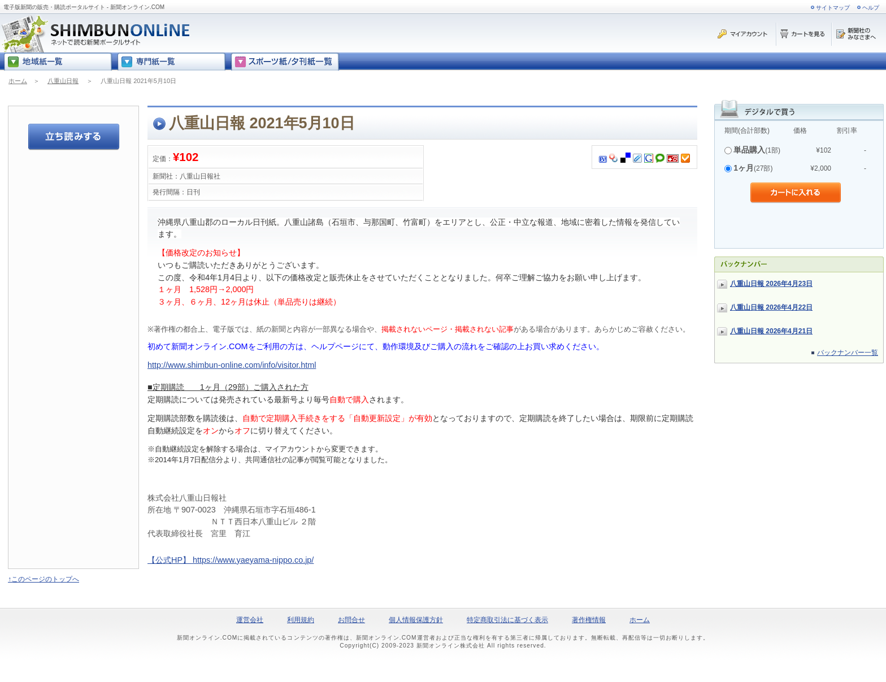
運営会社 (249, 620)
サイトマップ (833, 8)
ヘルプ (870, 8)
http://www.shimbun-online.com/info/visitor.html (231, 365)
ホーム (17, 80)
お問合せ (351, 620)
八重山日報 (63, 80)
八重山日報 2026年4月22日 (771, 307)
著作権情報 (589, 620)
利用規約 (300, 620)
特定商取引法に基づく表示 (507, 620)
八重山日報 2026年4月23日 (771, 284)
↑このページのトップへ (43, 579)
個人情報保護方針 (416, 620)
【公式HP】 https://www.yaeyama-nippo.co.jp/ (230, 559)
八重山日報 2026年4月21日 (771, 331)
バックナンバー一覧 (847, 353)
